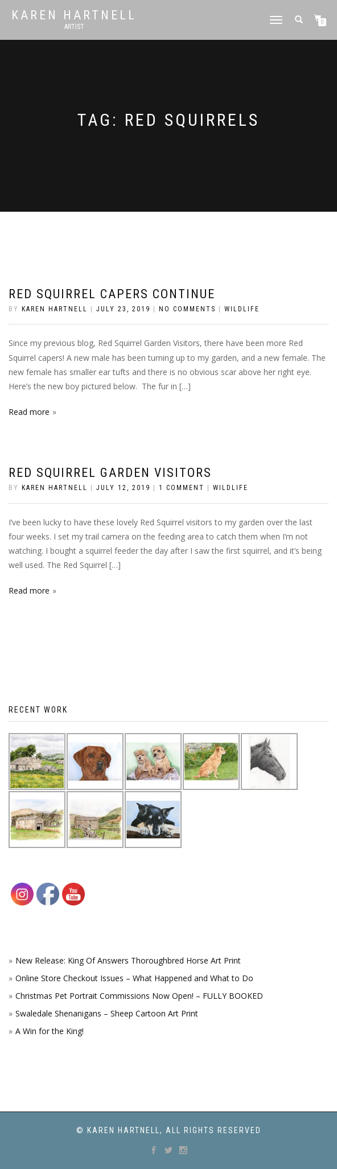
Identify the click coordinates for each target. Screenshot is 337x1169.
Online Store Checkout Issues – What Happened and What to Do (134, 978)
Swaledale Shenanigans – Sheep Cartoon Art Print (106, 1013)
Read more (29, 411)
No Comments (187, 309)
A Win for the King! (49, 1031)
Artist (74, 27)
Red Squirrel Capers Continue (112, 294)
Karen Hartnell (74, 15)
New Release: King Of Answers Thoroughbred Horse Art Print (128, 960)
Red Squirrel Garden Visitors (110, 473)
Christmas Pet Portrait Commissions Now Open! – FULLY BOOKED (139, 995)
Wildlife (242, 309)
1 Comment (181, 488)
